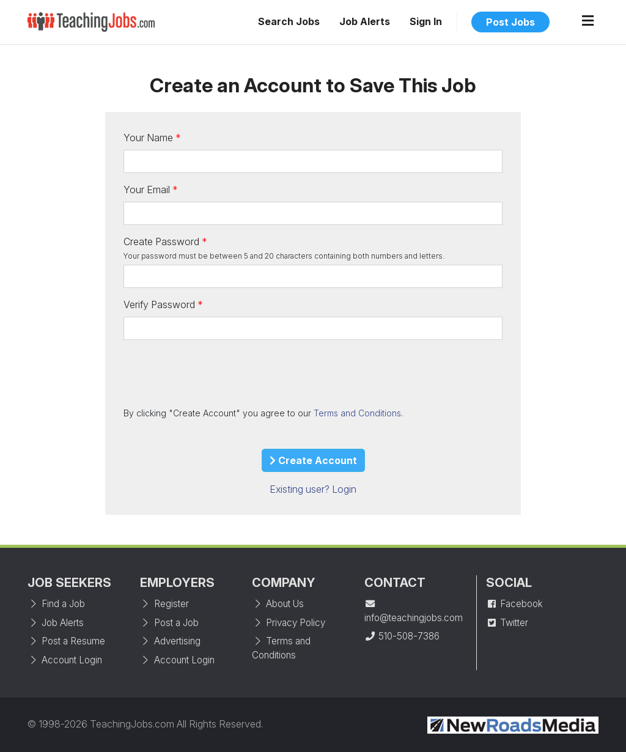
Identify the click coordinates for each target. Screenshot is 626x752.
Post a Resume (66, 641)
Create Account (313, 460)
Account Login (65, 660)
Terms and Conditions (357, 413)
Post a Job (169, 623)
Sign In (426, 21)
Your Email (146, 189)
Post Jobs (510, 22)
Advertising (170, 641)
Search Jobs (289, 21)
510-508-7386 (402, 636)
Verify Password (159, 304)
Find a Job (56, 604)
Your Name (148, 137)
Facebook (514, 604)
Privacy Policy (288, 623)
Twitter (507, 623)
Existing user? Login (313, 489)
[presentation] (216, 373)
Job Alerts (364, 21)
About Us (278, 604)
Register (164, 604)
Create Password (161, 241)
